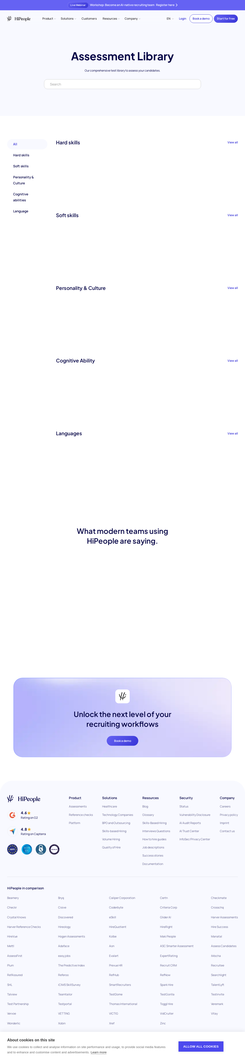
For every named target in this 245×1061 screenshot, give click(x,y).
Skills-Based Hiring (154, 823)
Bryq (61, 898)
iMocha (216, 956)
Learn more (98, 1052)
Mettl (10, 946)
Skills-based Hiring (114, 831)
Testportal (65, 1004)
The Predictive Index (71, 965)
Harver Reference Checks (24, 927)
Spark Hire (166, 985)
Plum (10, 965)
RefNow (165, 975)
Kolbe (113, 936)
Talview (12, 994)
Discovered (65, 917)
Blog (145, 806)
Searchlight (218, 975)
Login (182, 19)
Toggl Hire (166, 1004)
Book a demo (201, 19)
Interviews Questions (156, 831)
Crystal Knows (16, 917)
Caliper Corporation (122, 898)
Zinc (163, 1023)
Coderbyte (116, 907)
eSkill (112, 917)
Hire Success (219, 927)
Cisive (62, 907)
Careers (225, 806)
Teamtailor (65, 994)
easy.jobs (64, 956)
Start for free (226, 19)
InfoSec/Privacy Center (194, 839)
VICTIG (113, 1013)
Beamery (13, 898)
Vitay (214, 1013)
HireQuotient (117, 927)
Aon (111, 946)
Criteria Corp (168, 907)
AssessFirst (14, 956)
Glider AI (165, 917)
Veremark (217, 1004)
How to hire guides (154, 839)
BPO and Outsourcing (116, 823)
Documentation (152, 864)
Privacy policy (229, 815)
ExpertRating (169, 956)
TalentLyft (217, 985)
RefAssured (14, 975)
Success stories (152, 855)
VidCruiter (166, 1013)
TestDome (115, 994)
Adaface (63, 946)
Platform (74, 823)
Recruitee (217, 965)
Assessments (78, 806)
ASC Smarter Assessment (177, 946)
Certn (164, 898)
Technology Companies (117, 815)
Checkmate (219, 898)
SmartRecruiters (120, 985)
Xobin (62, 1023)
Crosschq (217, 907)
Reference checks (81, 815)
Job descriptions (153, 847)
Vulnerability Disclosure (194, 815)
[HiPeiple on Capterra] (26, 831)
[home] (18, 18)
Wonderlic (13, 1023)
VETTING (64, 1013)
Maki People (168, 936)
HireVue (12, 936)
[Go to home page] (23, 798)
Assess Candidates (223, 946)
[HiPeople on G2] (22, 815)
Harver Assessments (224, 917)
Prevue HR (115, 965)
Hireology (64, 927)
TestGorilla (167, 994)
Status (183, 806)
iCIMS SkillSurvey (69, 985)
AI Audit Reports (190, 823)
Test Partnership (18, 1004)
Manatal (216, 936)
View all (233, 142)
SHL (9, 985)
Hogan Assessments (71, 936)
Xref (111, 1023)
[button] (48, 19)
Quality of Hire (111, 847)
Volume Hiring (111, 839)
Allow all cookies (201, 1046)
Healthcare (109, 806)
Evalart (113, 956)
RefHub (114, 975)
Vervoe (11, 1013)
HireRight (166, 927)
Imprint (224, 823)
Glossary (148, 815)
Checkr (12, 907)
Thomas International (123, 1004)
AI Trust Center (189, 831)
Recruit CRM (168, 965)
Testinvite (217, 994)
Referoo (63, 975)
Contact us (227, 831)
